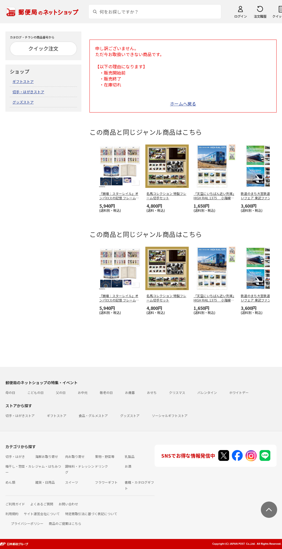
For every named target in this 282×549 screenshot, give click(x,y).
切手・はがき (15, 456)
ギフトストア (23, 81)
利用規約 (11, 513)
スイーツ (71, 482)
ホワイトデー (239, 392)
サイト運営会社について (42, 513)
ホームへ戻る (183, 103)
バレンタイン (207, 392)
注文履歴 (260, 16)
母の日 (10, 392)
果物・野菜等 (104, 456)
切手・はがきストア (28, 91)
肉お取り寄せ (75, 456)
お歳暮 (130, 392)
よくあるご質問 (41, 504)
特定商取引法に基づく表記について (91, 513)
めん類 (10, 482)
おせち (152, 392)
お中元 (83, 392)
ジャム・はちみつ (48, 466)
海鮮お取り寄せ (46, 456)
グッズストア (23, 102)
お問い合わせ (68, 504)
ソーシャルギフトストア (170, 415)
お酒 (128, 466)
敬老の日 (106, 392)
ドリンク (101, 466)
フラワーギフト (106, 482)
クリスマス (177, 392)
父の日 (61, 392)
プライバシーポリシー (27, 523)
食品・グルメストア (93, 415)
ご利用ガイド (15, 504)
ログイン (240, 16)
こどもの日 (35, 392)
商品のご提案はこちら (65, 523)
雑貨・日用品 (45, 482)
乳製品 (129, 456)
